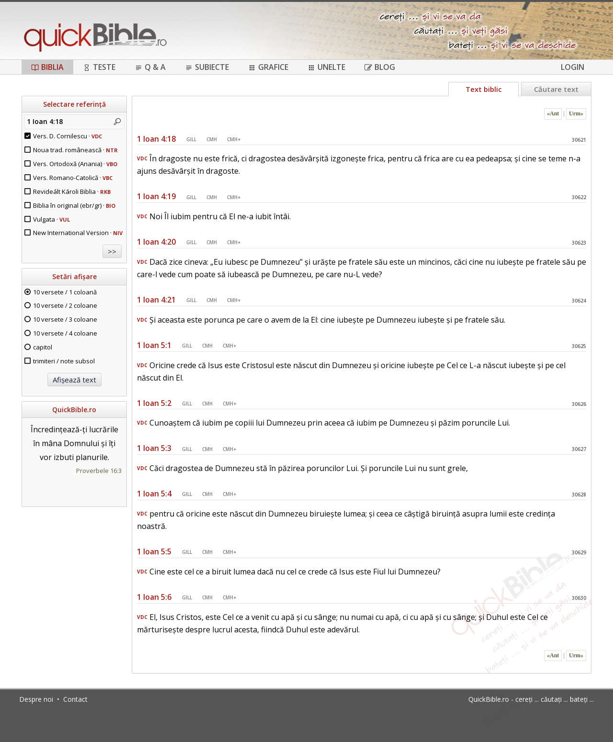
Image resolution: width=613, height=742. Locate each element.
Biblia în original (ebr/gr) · (74, 205)
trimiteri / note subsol (64, 361)
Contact (75, 699)
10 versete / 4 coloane (65, 333)
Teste (99, 67)
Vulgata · (51, 219)
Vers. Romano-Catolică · (73, 177)
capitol (42, 347)
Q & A (150, 67)
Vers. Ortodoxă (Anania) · (75, 163)
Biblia (47, 67)
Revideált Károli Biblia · (72, 191)
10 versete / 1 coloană (65, 292)
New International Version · (78, 232)
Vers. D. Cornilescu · (67, 136)
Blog (379, 67)
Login (572, 67)
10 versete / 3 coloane (65, 319)
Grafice (268, 67)
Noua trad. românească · (75, 150)
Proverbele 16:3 (99, 470)
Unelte (326, 67)
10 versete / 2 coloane (65, 305)
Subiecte (207, 67)
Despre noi (36, 699)
